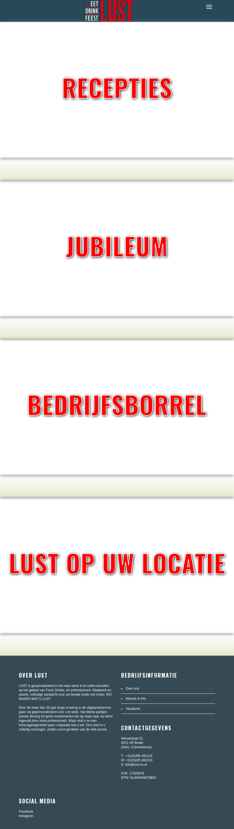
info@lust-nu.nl (136, 765)
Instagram (26, 816)
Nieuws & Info (136, 699)
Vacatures (133, 709)
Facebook (26, 811)
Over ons (132, 688)
